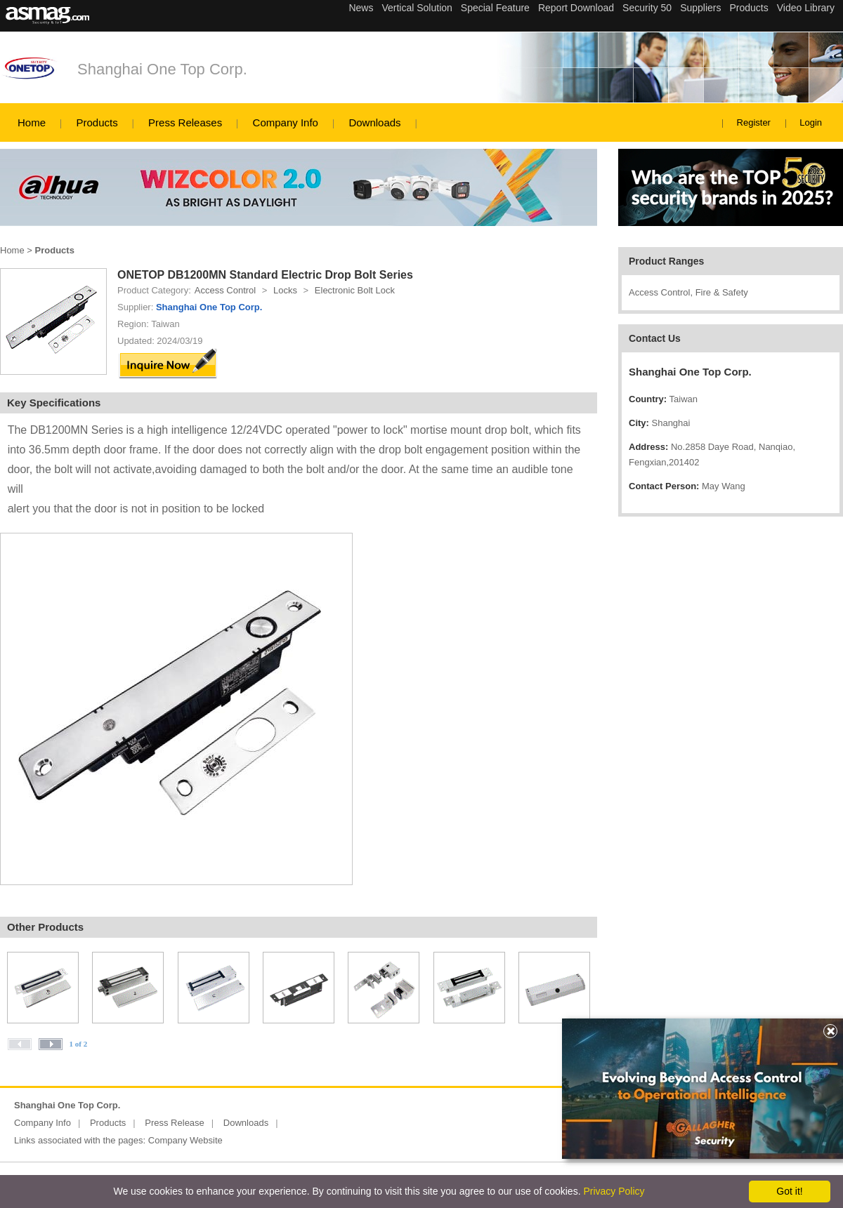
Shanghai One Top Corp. (162, 69)
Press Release (174, 1122)
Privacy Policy (613, 1191)
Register (754, 122)
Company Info (285, 122)
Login (810, 122)
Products (96, 122)
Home (32, 122)
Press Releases (185, 122)
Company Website (185, 1140)
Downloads (374, 122)
